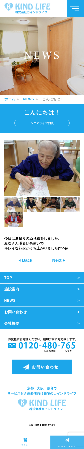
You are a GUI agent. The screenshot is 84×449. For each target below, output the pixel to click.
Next (57, 260)
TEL (25, 442)
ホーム (9, 99)
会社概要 (11, 323)
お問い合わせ (15, 312)
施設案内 (11, 289)
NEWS (28, 99)
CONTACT (67, 442)
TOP (8, 278)
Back (26, 260)
